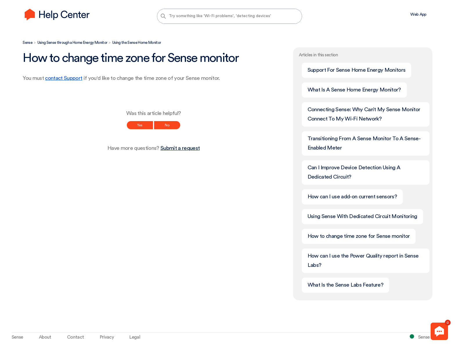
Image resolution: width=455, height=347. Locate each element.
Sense (27, 42)
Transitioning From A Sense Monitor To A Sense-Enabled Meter (364, 143)
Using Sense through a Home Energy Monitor (72, 42)
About (45, 337)
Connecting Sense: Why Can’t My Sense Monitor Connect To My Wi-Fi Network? (364, 114)
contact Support (63, 78)
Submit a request (180, 148)
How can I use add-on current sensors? (352, 196)
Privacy (107, 337)
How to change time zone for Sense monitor (359, 236)
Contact (75, 337)
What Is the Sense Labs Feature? (345, 285)
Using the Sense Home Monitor (136, 42)
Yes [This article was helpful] (139, 125)
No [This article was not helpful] (167, 125)
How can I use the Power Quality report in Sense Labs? (363, 260)
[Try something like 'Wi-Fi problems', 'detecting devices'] (229, 16)
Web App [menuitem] (418, 14)
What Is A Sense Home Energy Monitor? (354, 90)
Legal (134, 337)
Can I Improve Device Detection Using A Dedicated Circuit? (354, 172)
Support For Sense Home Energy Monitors (357, 70)
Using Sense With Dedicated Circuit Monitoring (362, 216)
